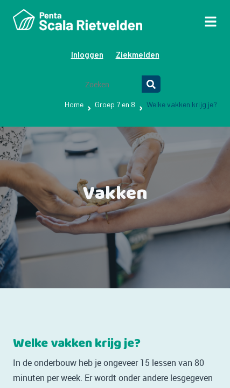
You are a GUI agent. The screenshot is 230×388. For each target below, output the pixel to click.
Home (74, 104)
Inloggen (87, 54)
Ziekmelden (137, 54)
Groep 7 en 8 (115, 104)
